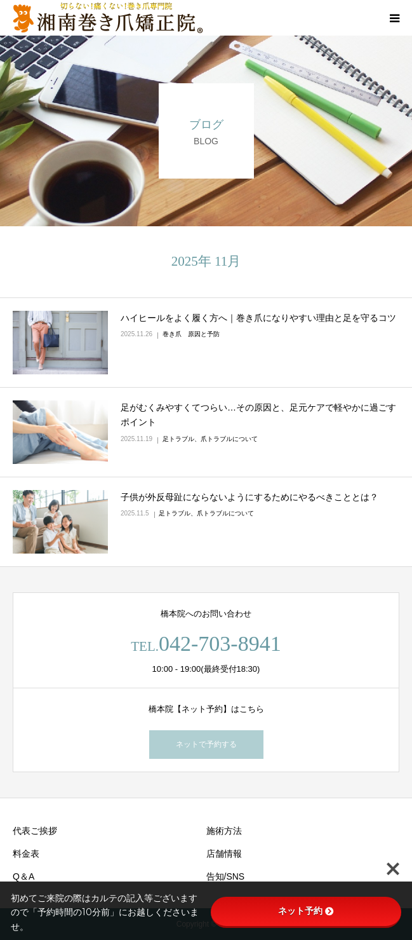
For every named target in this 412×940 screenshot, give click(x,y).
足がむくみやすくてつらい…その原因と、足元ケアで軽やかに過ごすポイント (258, 415)
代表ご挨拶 (35, 831)
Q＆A (23, 876)
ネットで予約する (206, 744)
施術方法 (224, 831)
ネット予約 (306, 910)
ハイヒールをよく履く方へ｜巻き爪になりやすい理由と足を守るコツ (258, 318)
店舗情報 (224, 853)
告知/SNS (225, 876)
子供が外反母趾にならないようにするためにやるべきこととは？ (249, 497)
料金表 (26, 853)
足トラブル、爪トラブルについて (210, 438)
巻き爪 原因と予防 (191, 333)
